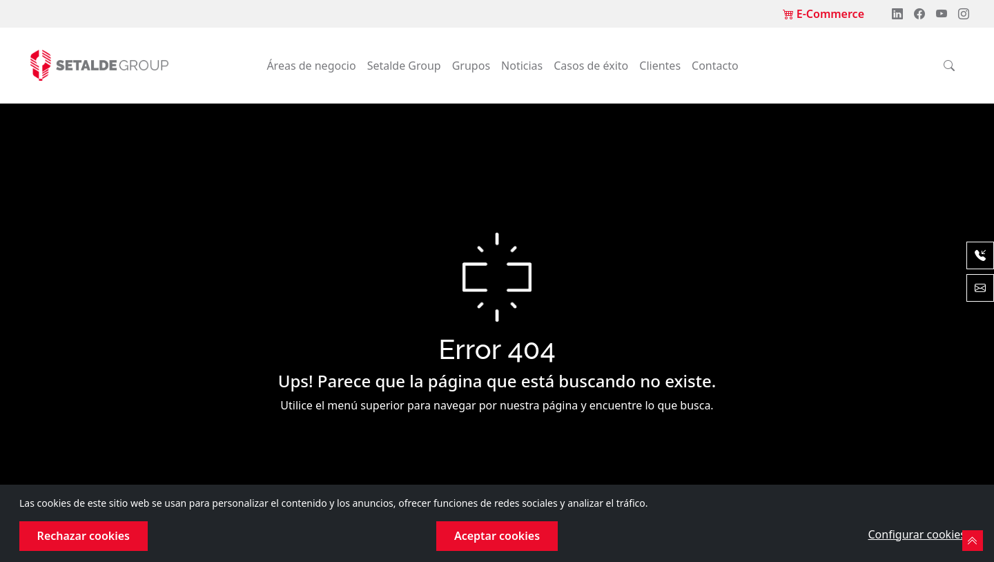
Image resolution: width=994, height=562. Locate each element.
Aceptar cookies (497, 535)
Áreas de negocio (310, 65)
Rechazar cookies (83, 535)
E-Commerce (823, 13)
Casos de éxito (591, 65)
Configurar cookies (917, 534)
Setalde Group (404, 65)
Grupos (471, 65)
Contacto (715, 65)
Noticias (522, 65)
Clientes (660, 65)
